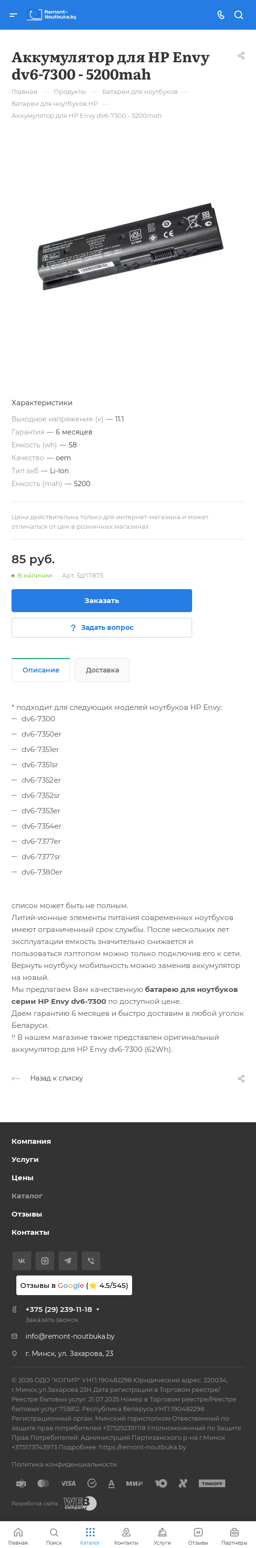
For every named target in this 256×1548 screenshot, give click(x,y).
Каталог (27, 1195)
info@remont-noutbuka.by (70, 1336)
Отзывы (27, 1213)
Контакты (30, 1232)
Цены (23, 1177)
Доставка (102, 670)
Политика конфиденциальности (64, 1464)
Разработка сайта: (35, 1504)
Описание (41, 670)
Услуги (25, 1159)
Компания (31, 1141)
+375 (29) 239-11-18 (58, 1309)
